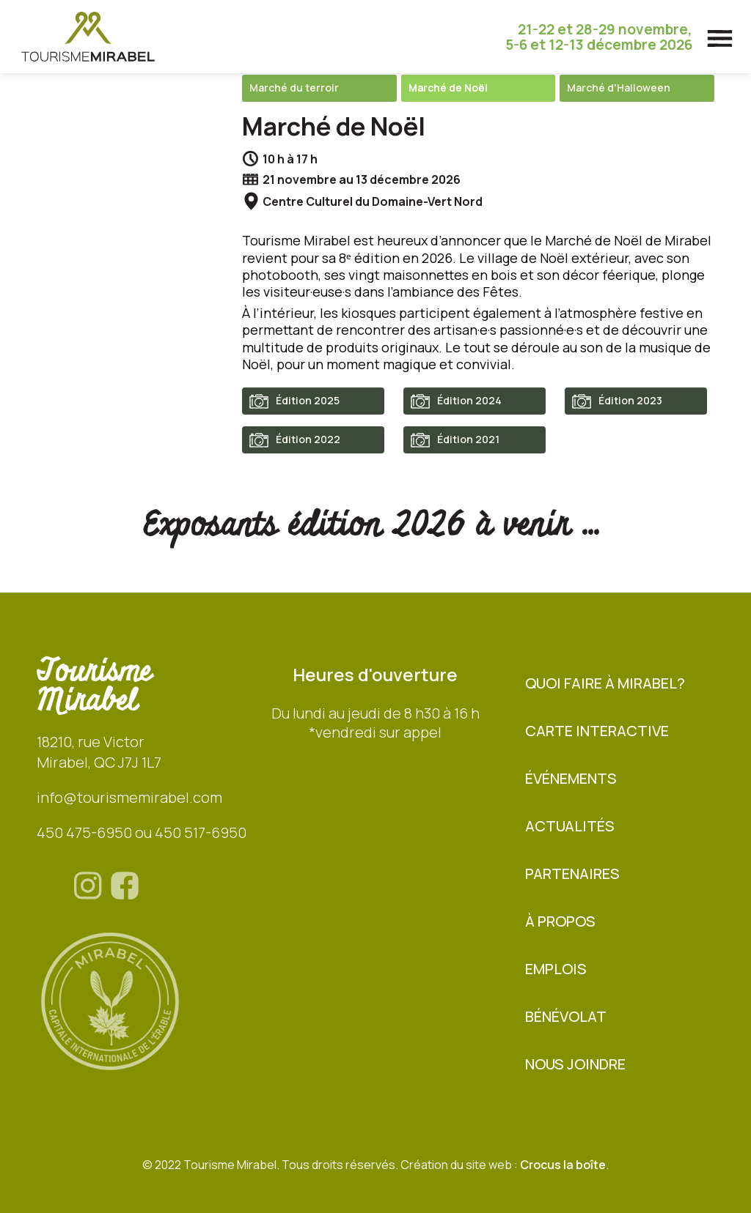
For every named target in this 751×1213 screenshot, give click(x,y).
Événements (571, 778)
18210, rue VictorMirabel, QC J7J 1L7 (99, 752)
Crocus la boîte (563, 1165)
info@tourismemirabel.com (129, 797)
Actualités (570, 826)
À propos (560, 921)
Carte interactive (597, 731)
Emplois (556, 969)
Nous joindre (575, 1064)
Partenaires (572, 873)
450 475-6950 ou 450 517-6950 (141, 832)
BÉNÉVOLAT (566, 1016)
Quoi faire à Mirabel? (605, 683)
